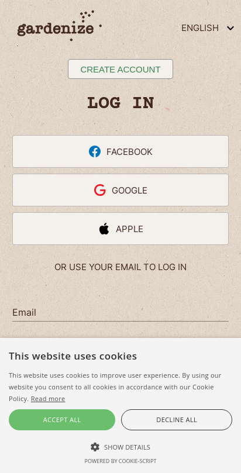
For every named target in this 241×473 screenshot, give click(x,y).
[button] (120, 446)
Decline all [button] (176, 419)
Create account (120, 69)
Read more (48, 398)
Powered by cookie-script (121, 461)
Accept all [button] (62, 419)
